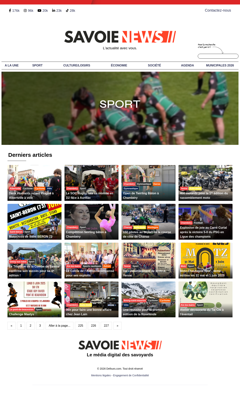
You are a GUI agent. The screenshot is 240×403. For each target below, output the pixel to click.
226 (93, 325)
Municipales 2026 (220, 65)
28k (72, 11)
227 (106, 325)
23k (59, 11)
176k (15, 11)
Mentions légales (101, 375)
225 (80, 325)
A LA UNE (12, 65)
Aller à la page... (59, 325)
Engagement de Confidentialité (131, 375)
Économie (119, 65)
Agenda (187, 65)
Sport (37, 65)
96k (30, 11)
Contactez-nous (218, 10)
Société (154, 65)
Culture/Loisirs (76, 65)
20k (45, 11)
